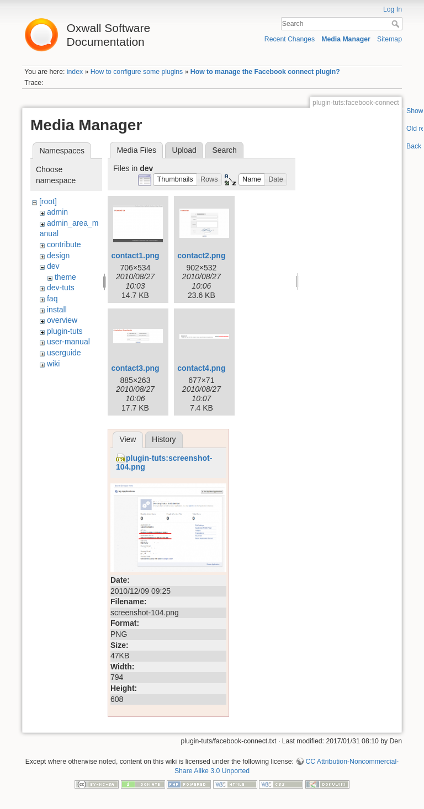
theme (65, 277)
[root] (48, 201)
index (75, 72)
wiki (53, 363)
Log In (392, 9)
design (58, 255)
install (57, 309)
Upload (184, 150)
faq (52, 298)
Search (396, 24)
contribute (64, 244)
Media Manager (345, 39)
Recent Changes (289, 39)
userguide (64, 352)
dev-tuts (61, 287)
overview (62, 320)
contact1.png (135, 255)
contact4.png (201, 368)
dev (53, 266)
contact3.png (135, 368)
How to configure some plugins (137, 72)
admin (57, 211)
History (164, 439)
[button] (175, 179)
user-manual (68, 341)
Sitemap (389, 39)
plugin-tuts (65, 331)
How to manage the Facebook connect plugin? (265, 72)
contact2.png (201, 255)
